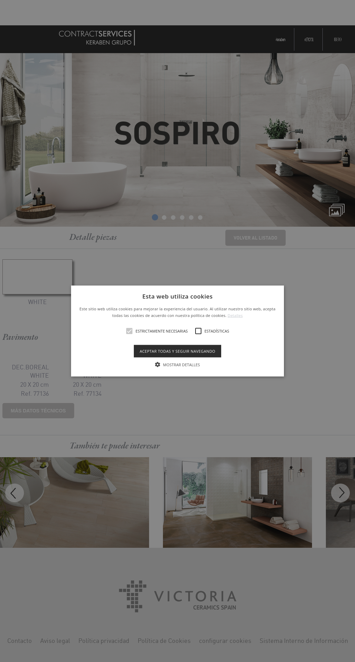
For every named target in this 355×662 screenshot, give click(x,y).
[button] (177, 331)
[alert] (177, 331)
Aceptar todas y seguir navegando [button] (177, 351)
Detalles (235, 315)
